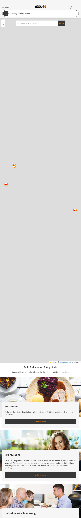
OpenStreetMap (65, 362)
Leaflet (53, 362)
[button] (6, 7)
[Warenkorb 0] (75, 7)
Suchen (61, 23)
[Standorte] (71, 7)
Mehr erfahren (40, 421)
